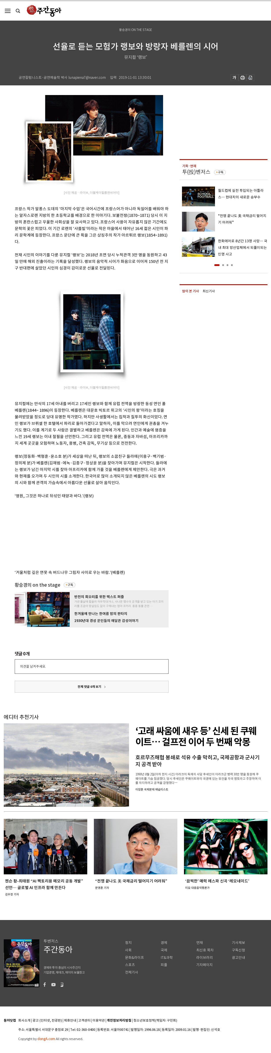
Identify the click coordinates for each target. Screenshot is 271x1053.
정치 (128, 943)
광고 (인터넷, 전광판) (47, 1020)
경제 (164, 943)
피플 (164, 965)
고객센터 (84, 1020)
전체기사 (131, 972)
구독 (70, 585)
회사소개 (24, 1020)
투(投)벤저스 (196, 172)
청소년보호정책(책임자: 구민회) (155, 1020)
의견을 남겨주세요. (33, 666)
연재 (199, 943)
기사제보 (238, 943)
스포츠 (130, 965)
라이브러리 (204, 958)
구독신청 (238, 950)
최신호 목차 (205, 950)
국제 (164, 950)
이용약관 (99, 1020)
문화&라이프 (134, 958)
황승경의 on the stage (37, 585)
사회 (128, 950)
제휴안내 (70, 1020)
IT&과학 (167, 958)
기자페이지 (204, 965)
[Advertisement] (81, 533)
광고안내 (238, 958)
